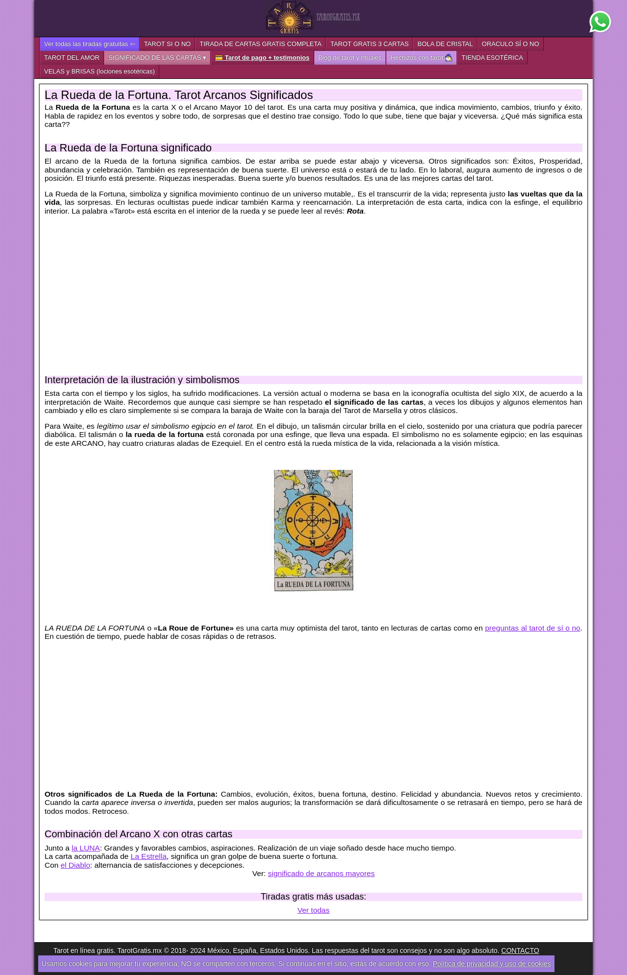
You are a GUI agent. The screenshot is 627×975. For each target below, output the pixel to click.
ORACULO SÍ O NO (510, 44)
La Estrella (149, 856)
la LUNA (86, 848)
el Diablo (75, 865)
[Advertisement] (313, 290)
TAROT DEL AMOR (71, 57)
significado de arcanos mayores (321, 873)
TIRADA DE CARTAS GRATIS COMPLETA (260, 44)
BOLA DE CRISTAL (445, 44)
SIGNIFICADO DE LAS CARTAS (154, 57)
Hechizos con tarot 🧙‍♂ (421, 57)
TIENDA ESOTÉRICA (492, 57)
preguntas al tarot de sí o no (532, 628)
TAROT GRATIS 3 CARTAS (369, 44)
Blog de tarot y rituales (350, 57)
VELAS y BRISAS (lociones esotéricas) (99, 71)
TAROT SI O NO (167, 44)
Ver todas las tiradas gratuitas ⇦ (89, 44)
